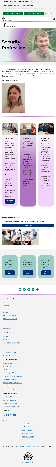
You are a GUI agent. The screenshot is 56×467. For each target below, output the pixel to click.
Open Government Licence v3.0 (28, 446)
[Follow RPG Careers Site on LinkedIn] (28, 289)
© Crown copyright (27, 462)
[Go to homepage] (7, 19)
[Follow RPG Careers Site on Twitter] (24, 289)
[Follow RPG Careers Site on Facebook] (20, 289)
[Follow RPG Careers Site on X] (14, 415)
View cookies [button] (48, 13)
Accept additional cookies (13, 13)
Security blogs (28, 225)
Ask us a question (46, 272)
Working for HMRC (28, 272)
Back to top (5, 420)
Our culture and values (10, 201)
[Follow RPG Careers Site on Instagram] (33, 289)
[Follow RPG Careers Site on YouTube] (37, 289)
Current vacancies (9, 272)
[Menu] (49, 19)
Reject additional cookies (34, 13)
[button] (54, 19)
